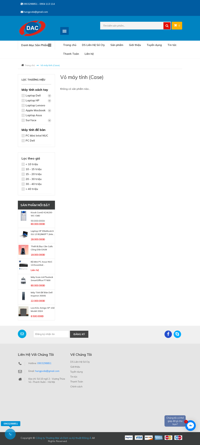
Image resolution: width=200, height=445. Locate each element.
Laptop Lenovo (35, 105)
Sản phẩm (116, 45)
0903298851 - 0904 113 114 (38, 3)
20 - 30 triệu (34, 179)
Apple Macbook (38, 110)
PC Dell (30, 140)
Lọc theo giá (31, 158)
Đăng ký (79, 334)
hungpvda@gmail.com (34, 11)
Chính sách (76, 386)
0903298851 (44, 363)
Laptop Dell (38, 96)
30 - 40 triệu (34, 184)
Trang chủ (69, 45)
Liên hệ (89, 53)
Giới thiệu (135, 45)
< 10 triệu (32, 164)
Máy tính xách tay (35, 90)
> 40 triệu (32, 189)
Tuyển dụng (154, 45)
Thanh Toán (71, 53)
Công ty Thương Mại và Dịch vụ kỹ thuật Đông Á (63, 437)
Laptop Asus (34, 115)
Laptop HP (38, 100)
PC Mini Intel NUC (37, 135)
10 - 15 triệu (34, 169)
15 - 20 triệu (34, 174)
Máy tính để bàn (33, 130)
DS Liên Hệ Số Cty (93, 45)
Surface (38, 120)
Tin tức (172, 45)
